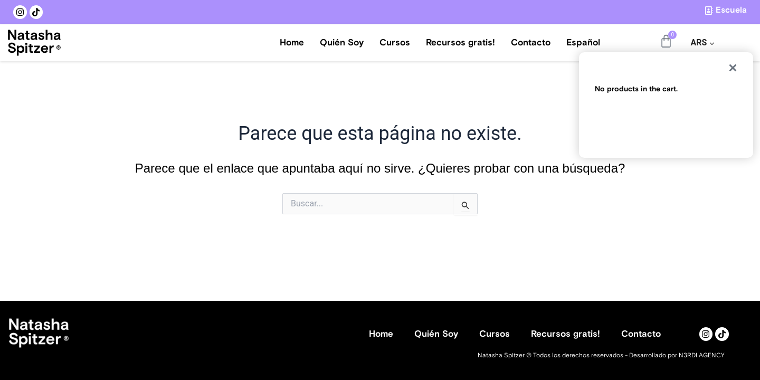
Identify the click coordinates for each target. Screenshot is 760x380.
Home (292, 43)
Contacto (530, 43)
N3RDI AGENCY (702, 355)
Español (583, 43)
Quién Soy (342, 43)
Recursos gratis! (460, 43)
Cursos (394, 43)
